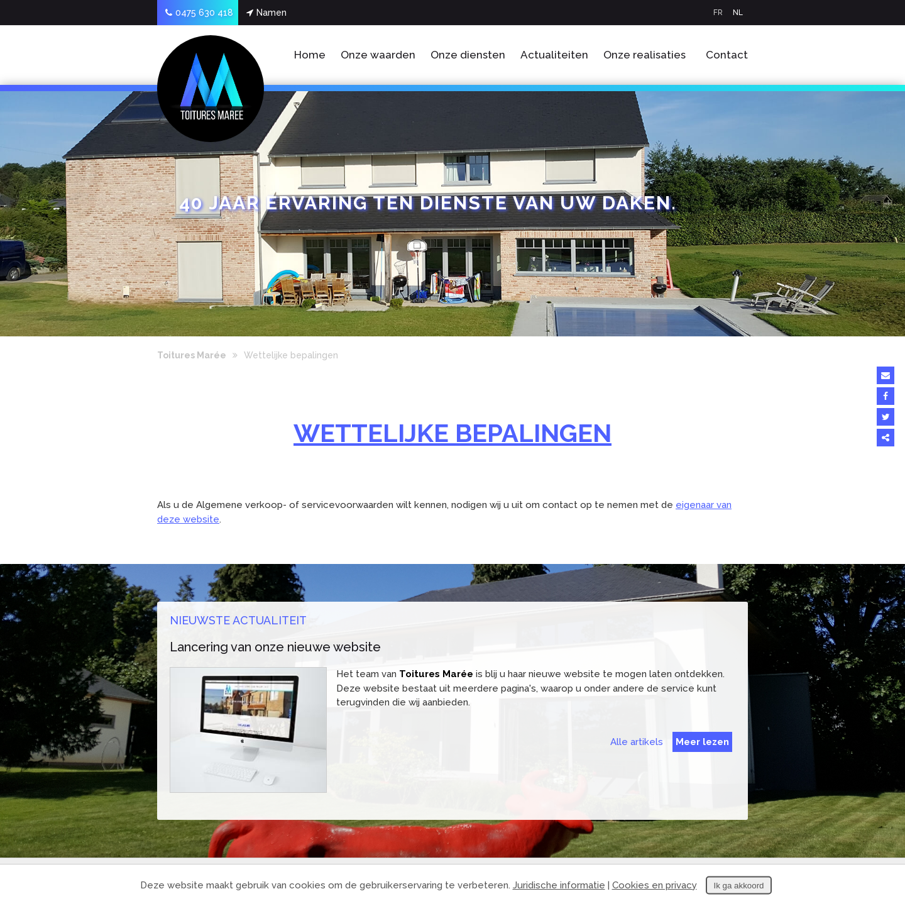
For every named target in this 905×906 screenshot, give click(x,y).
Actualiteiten (554, 54)
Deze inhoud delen (885, 437)
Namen (266, 12)
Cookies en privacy (654, 885)
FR (718, 12)
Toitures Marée (191, 355)
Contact (727, 54)
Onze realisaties (644, 54)
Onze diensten (468, 54)
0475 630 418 (199, 12)
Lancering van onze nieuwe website (275, 647)
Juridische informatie (559, 885)
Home (310, 54)
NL (738, 12)
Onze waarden (378, 54)
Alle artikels (636, 742)
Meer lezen (702, 742)
